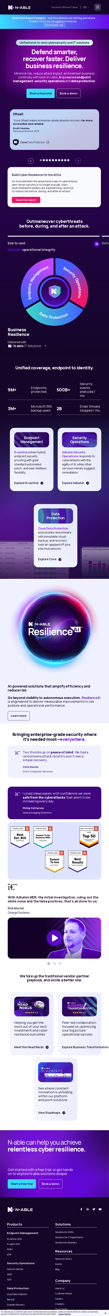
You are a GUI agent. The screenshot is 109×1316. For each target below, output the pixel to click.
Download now (54, 25)
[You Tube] (100, 1209)
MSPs (64, 7)
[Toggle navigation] (96, 7)
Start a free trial (40, 93)
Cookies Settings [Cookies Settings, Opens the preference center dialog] (64, 1314)
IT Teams (74, 7)
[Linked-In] (88, 1209)
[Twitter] (94, 1209)
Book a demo (68, 93)
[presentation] (31, 161)
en (86, 7)
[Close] (105, 1313)
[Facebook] (81, 1209)
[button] (41, 160)
